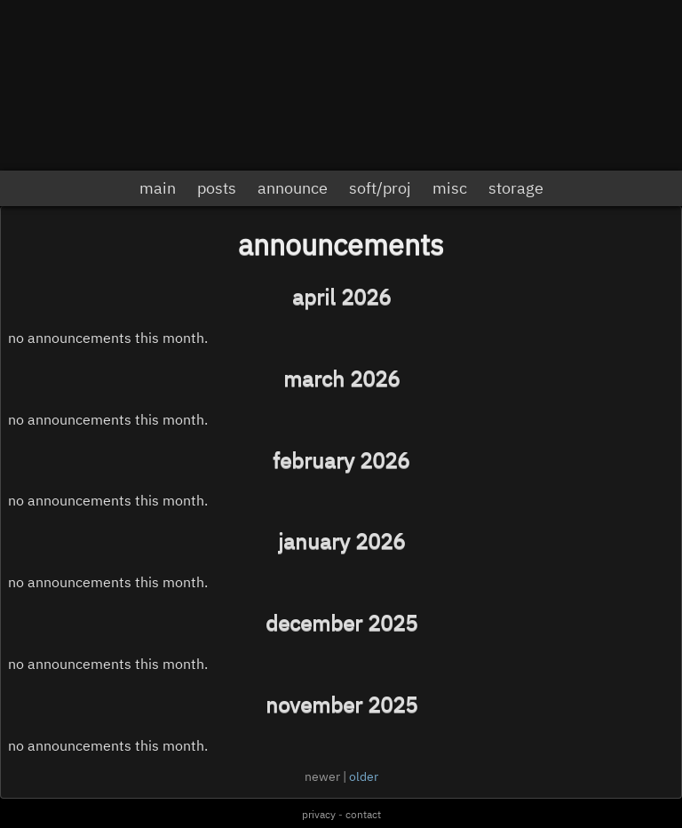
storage (515, 188)
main (157, 188)
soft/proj (380, 188)
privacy (319, 814)
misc (449, 188)
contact (363, 814)
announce (293, 188)
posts (216, 188)
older (363, 776)
